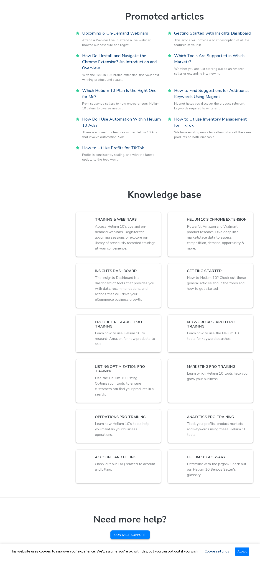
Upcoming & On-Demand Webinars (115, 33)
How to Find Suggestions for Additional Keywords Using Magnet (211, 93)
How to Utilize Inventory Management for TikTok (210, 122)
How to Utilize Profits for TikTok (113, 148)
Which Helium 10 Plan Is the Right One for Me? (119, 93)
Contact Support (130, 535)
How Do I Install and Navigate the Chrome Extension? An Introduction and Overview (119, 62)
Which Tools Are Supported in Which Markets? (209, 59)
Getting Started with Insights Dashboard (212, 33)
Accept (242, 552)
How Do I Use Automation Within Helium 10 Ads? (121, 122)
